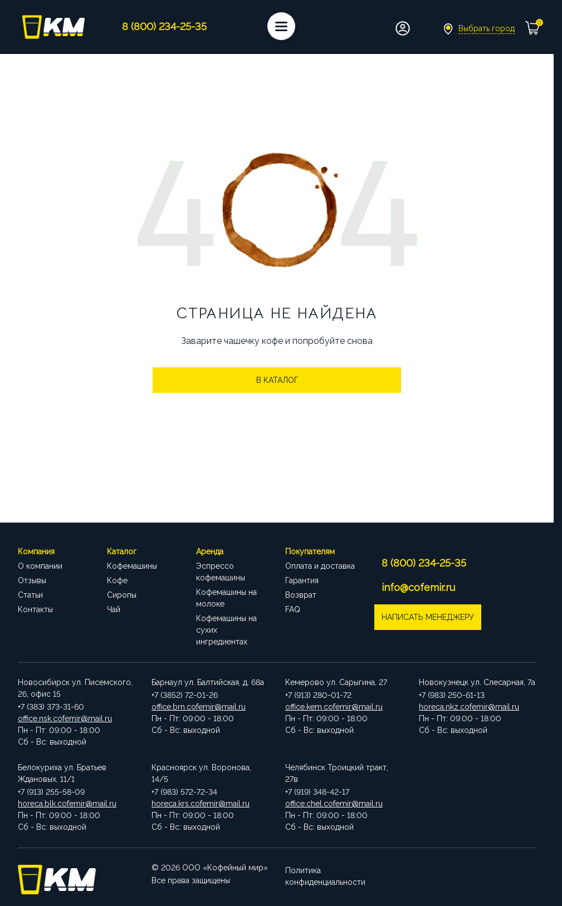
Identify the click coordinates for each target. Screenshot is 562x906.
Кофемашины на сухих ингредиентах (226, 630)
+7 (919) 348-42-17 (317, 791)
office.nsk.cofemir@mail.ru (65, 718)
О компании (40, 566)
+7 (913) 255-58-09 (51, 791)
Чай (113, 609)
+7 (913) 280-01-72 (318, 695)
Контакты (35, 609)
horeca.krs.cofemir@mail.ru (201, 803)
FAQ (292, 609)
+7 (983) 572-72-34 (184, 791)
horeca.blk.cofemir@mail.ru (67, 803)
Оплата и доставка (320, 566)
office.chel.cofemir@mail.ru (334, 803)
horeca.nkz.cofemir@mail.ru (469, 706)
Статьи (30, 594)
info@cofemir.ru (419, 587)
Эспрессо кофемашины (220, 572)
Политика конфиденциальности (325, 873)
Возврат (300, 594)
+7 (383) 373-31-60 (51, 706)
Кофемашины (132, 566)
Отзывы (32, 580)
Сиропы (121, 594)
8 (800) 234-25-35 (425, 563)
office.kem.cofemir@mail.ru (334, 706)
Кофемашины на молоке (226, 598)
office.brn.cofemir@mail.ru (199, 706)
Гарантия (302, 580)
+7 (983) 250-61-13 (452, 695)
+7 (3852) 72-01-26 (185, 695)
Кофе (117, 580)
